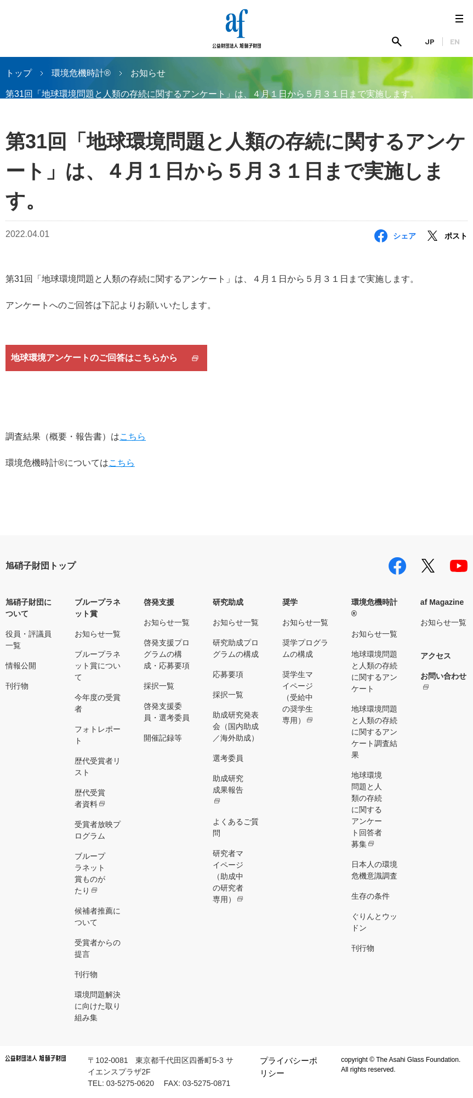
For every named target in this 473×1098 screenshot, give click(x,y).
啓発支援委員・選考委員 (167, 712)
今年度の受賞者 (98, 703)
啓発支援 (159, 602)
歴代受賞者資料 (90, 798)
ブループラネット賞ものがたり (90, 873)
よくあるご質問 (236, 827)
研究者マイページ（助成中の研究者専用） (228, 876)
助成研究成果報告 (228, 784)
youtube (459, 566)
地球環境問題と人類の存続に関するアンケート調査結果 (374, 731)
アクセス (435, 655)
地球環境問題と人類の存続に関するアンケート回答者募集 (366, 809)
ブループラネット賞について (98, 665)
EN (455, 41)
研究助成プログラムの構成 (236, 648)
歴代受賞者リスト (98, 766)
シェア (404, 236)
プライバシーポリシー (288, 1067)
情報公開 (20, 665)
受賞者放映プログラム (98, 830)
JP (430, 41)
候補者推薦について (98, 916)
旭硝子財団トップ (40, 565)
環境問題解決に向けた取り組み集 (98, 1006)
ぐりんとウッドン (374, 922)
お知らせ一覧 (98, 633)
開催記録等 (163, 737)
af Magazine (442, 602)
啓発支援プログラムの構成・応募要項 (167, 654)
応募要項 (228, 674)
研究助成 (228, 602)
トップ (18, 73)
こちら (132, 436)
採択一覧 (159, 685)
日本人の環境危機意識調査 (374, 870)
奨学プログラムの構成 (305, 648)
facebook (397, 566)
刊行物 (17, 685)
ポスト (456, 236)
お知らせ (148, 73)
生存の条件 (370, 896)
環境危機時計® (81, 73)
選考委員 (228, 758)
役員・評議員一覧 (28, 639)
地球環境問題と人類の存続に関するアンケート (374, 671)
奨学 (290, 602)
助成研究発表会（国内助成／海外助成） (236, 726)
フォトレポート (98, 735)
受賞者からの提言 (98, 948)
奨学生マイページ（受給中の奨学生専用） (297, 697)
